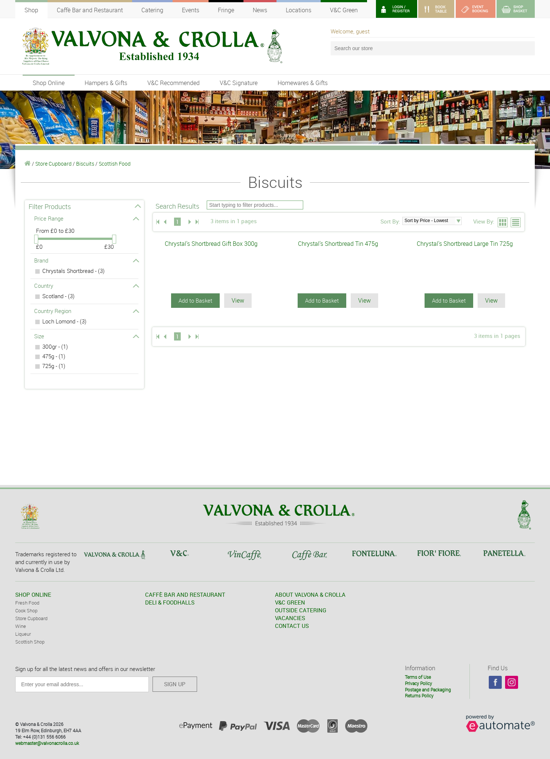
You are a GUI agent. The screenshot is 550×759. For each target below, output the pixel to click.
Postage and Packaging (428, 690)
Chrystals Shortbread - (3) (73, 270)
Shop (31, 10)
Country (86, 285)
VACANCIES (290, 618)
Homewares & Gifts (303, 83)
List (516, 223)
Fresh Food (27, 602)
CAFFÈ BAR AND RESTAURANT (185, 594)
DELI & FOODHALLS (169, 602)
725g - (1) (53, 365)
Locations (298, 10)
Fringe (226, 10)
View (238, 300)
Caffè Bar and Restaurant (90, 10)
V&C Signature (239, 83)
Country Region (86, 311)
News (260, 10)
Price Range (86, 218)
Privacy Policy (418, 683)
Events (190, 10)
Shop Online (49, 83)
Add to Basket (195, 300)
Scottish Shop (30, 641)
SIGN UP (175, 684)
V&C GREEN (290, 602)
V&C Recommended (173, 83)
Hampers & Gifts (106, 83)
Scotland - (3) (58, 296)
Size (86, 336)
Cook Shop (26, 610)
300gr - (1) (55, 346)
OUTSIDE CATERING (300, 610)
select (458, 221)
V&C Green (344, 10)
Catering (152, 10)
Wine (20, 626)
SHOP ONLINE (33, 594)
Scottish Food (115, 163)
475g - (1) (53, 356)
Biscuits (85, 163)
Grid (503, 223)
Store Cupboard (53, 163)
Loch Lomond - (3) (64, 321)
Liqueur (23, 634)
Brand (86, 260)
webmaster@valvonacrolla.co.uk (47, 743)
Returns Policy (419, 695)
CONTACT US (292, 625)
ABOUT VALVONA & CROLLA (310, 594)
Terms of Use (418, 677)
